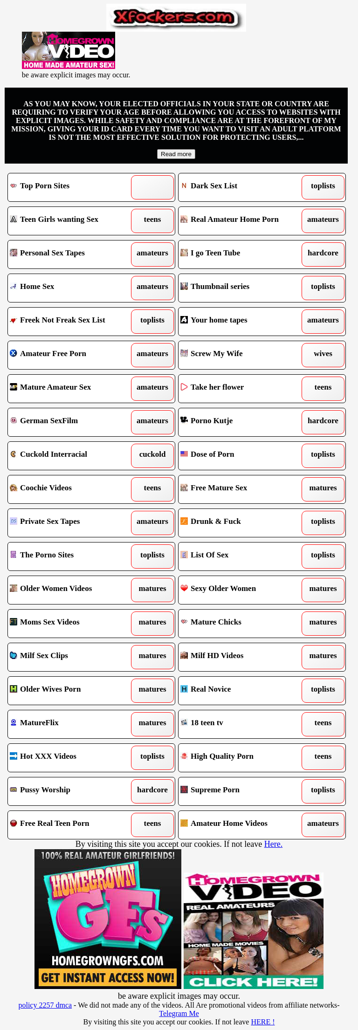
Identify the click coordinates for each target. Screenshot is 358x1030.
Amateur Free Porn (70, 355)
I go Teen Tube (240, 254)
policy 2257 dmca (45, 1005)
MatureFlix (70, 724)
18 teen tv (240, 724)
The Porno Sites (70, 556)
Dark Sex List (240, 187)
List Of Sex (240, 556)
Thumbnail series (240, 288)
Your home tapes (240, 321)
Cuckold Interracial (70, 456)
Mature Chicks (240, 623)
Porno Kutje (240, 422)
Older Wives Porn (70, 691)
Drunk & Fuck (240, 523)
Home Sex (70, 288)
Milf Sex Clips (70, 657)
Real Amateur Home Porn (240, 221)
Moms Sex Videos (70, 623)
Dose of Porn (240, 456)
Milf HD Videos (240, 657)
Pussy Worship (70, 791)
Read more (176, 154)
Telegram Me (179, 1013)
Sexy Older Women (240, 590)
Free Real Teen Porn (70, 825)
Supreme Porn (240, 791)
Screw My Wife (240, 355)
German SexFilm (70, 422)
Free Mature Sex (240, 489)
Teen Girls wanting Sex (70, 221)
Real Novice (240, 691)
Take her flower (240, 389)
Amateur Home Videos (240, 825)
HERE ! (263, 1022)
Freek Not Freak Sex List (70, 321)
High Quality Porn (240, 758)
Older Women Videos (70, 590)
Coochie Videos (70, 489)
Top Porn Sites (70, 187)
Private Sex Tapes (70, 523)
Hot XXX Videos (70, 758)
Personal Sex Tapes (70, 254)
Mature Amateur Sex (70, 389)
